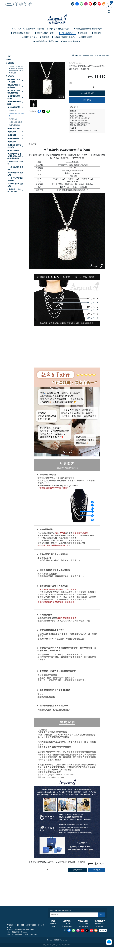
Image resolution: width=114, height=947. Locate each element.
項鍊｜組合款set (14, 119)
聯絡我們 (53, 923)
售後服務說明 (83, 926)
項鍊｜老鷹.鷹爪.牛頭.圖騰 (16, 115)
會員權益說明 (100, 921)
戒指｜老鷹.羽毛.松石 (15, 122)
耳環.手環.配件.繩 (14, 125)
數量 (70, 83)
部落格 (53, 926)
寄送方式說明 (83, 923)
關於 (53, 921)
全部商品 (66, 921)
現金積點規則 (100, 923)
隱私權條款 (100, 926)
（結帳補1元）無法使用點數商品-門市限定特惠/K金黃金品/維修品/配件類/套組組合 (16, 69)
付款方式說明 (83, 921)
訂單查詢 (67, 923)
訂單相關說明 (67, 926)
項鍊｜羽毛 (12, 110)
